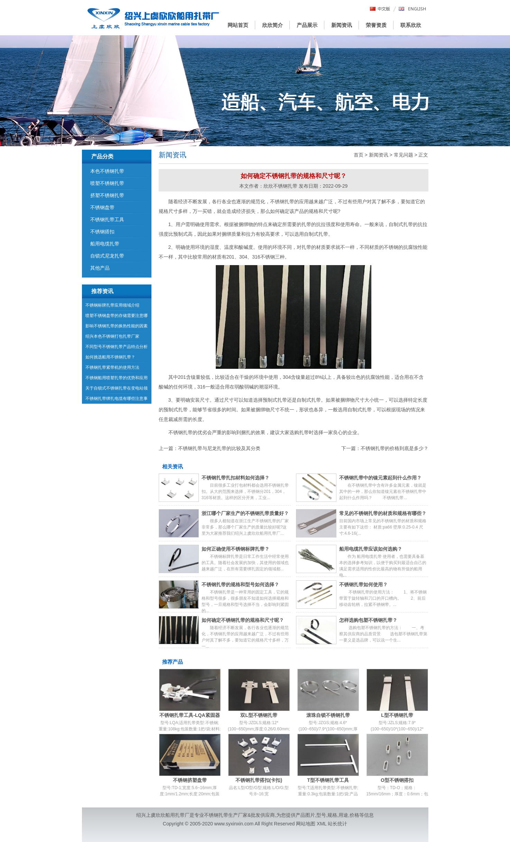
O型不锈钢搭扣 (397, 780)
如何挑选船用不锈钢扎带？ (110, 357)
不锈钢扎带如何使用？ (363, 584)
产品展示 (307, 25)
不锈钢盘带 (102, 207)
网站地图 (305, 823)
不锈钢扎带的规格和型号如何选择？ (240, 584)
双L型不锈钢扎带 (258, 715)
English (412, 9)
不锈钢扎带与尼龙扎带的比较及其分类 (219, 448)
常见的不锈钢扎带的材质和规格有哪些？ (382, 513)
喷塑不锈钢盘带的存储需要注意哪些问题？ (116, 317)
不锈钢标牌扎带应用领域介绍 (112, 305)
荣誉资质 (376, 25)
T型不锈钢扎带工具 (328, 780)
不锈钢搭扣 (102, 231)
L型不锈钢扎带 (397, 715)
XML (321, 823)
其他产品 (100, 268)
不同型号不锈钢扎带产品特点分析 (116, 346)
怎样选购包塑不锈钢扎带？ (368, 620)
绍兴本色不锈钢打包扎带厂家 (112, 336)
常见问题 (403, 155)
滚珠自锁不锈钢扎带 (328, 715)
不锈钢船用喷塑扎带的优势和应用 (116, 377)
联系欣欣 (410, 25)
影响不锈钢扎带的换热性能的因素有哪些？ (116, 327)
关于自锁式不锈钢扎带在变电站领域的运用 (116, 389)
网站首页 (238, 25)
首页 (358, 155)
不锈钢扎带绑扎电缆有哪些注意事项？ (116, 400)
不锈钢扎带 (216, 815)
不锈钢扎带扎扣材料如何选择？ (235, 477)
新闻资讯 (341, 25)
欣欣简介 (272, 25)
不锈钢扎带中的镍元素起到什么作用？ (380, 477)
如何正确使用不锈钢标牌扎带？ (235, 549)
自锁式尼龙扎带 (107, 256)
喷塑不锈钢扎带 (107, 183)
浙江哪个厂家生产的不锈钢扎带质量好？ (245, 513)
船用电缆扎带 (104, 243)
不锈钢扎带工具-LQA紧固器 (189, 715)
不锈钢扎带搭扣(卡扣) (258, 780)
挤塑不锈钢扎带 (107, 195)
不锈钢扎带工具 (107, 219)
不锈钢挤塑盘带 (190, 780)
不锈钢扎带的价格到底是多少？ (394, 448)
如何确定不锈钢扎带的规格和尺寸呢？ (243, 620)
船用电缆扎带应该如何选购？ (370, 549)
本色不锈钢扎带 (107, 171)
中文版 (380, 9)
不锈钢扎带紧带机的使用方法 (112, 367)
